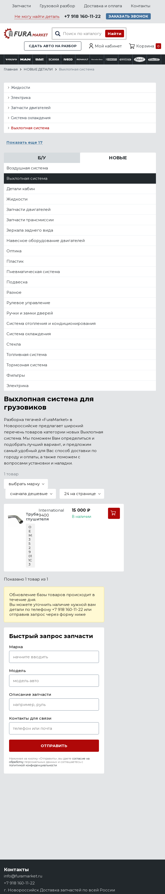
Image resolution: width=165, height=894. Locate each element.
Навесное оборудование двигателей (45, 240)
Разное (13, 292)
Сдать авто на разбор (53, 46)
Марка (16, 646)
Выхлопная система (30, 128)
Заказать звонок (128, 16)
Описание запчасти (30, 694)
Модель (17, 670)
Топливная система (26, 354)
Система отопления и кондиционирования (51, 323)
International (51, 510)
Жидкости (20, 87)
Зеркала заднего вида (29, 230)
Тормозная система (26, 364)
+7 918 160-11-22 (82, 16)
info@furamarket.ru (23, 876)
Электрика (21, 97)
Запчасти (21, 5)
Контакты (140, 5)
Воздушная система (27, 168)
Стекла (13, 344)
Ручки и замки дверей (29, 313)
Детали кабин (20, 188)
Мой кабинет (108, 46)
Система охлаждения (31, 118)
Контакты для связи (30, 718)
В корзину (114, 513)
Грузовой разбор (57, 5)
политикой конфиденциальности (33, 765)
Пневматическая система (33, 271)
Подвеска (16, 282)
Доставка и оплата (103, 5)
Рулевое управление (28, 302)
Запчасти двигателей (31, 107)
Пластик (15, 261)
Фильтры (15, 375)
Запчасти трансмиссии (30, 219)
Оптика (13, 250)
